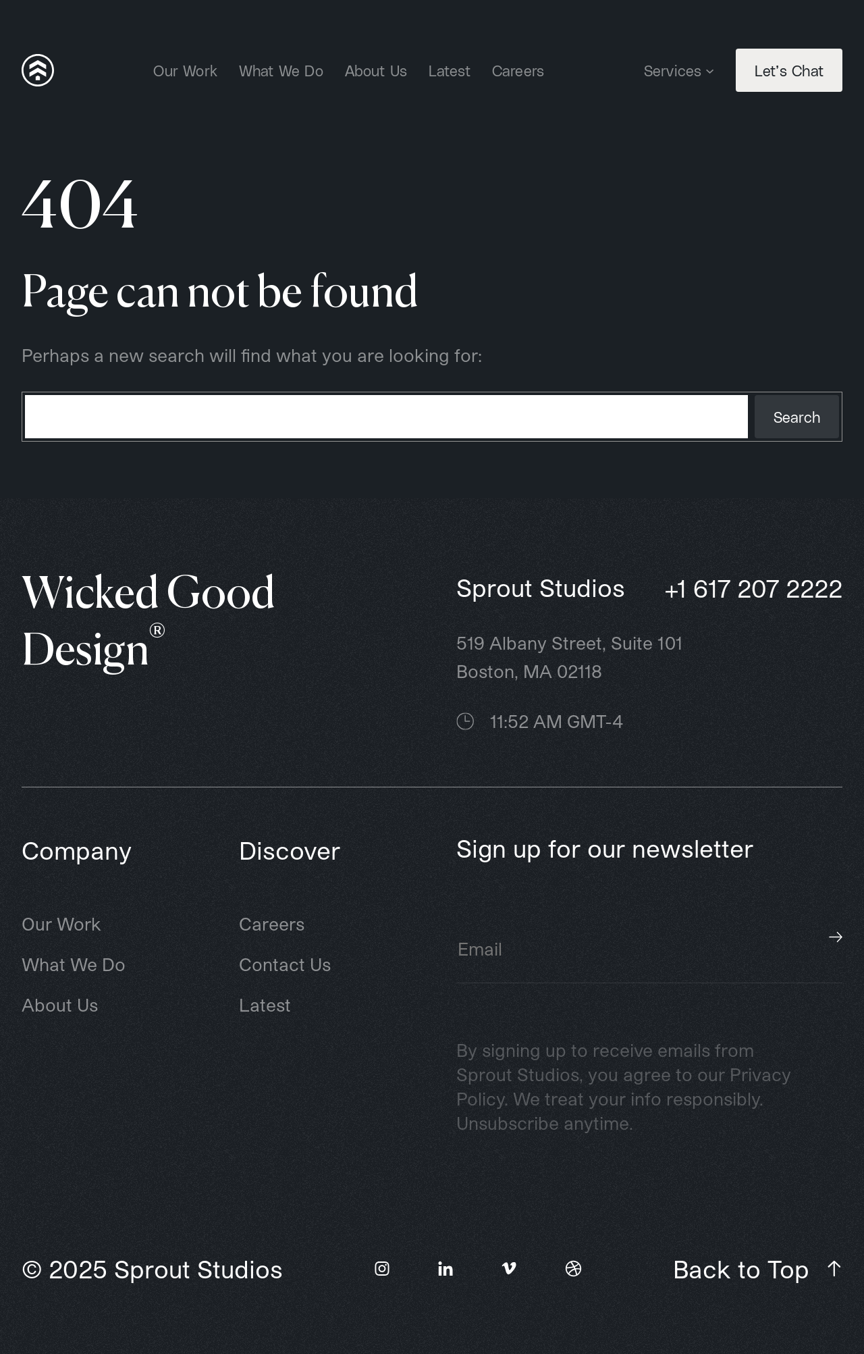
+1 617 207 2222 (753, 587)
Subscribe (835, 937)
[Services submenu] (709, 70)
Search (797, 416)
